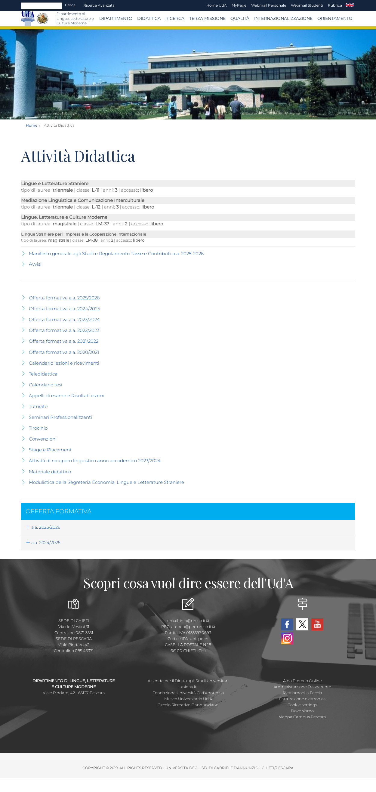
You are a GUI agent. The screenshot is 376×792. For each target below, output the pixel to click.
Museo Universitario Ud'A (188, 698)
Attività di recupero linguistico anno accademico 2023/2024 (95, 460)
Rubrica (335, 5)
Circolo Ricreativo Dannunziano (188, 704)
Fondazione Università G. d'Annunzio (188, 692)
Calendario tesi (45, 385)
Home (31, 125)
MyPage (239, 5)
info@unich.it (194, 620)
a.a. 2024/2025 (43, 542)
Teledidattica (43, 374)
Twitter (302, 624)
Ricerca (174, 18)
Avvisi (35, 264)
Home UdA (216, 5)
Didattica (149, 18)
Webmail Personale (268, 5)
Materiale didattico (50, 472)
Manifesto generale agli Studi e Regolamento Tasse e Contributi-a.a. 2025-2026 (116, 253)
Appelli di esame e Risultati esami (66, 395)
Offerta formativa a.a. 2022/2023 (64, 330)
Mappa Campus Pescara (302, 716)
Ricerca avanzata (99, 5)
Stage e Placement (50, 450)
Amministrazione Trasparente (302, 686)
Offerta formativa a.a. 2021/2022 (63, 341)
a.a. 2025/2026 (43, 527)
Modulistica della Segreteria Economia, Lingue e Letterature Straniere (106, 482)
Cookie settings (302, 704)
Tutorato (38, 406)
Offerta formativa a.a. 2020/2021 (64, 352)
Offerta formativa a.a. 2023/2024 (64, 319)
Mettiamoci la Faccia (302, 692)
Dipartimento (115, 18)
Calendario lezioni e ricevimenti (64, 363)
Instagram (287, 638)
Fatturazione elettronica (302, 698)
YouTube (317, 624)
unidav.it (188, 686)
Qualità (239, 18)
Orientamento (335, 18)
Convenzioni (43, 439)
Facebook (287, 624)
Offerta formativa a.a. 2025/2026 (64, 298)
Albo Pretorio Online (302, 680)
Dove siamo (302, 710)
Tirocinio (38, 428)
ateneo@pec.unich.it (193, 626)
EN (349, 5)
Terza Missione (207, 18)
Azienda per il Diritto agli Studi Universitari (188, 680)
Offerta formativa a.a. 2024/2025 (64, 308)
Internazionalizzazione (283, 18)
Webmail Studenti (307, 5)
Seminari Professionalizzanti (60, 417)
